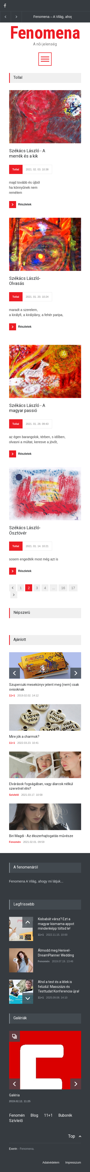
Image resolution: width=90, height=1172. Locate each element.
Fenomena (45, 32)
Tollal (15, 169)
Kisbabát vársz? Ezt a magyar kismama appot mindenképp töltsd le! (56, 923)
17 (73, 588)
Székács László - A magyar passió (27, 408)
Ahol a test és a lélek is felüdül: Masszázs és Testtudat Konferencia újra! (58, 986)
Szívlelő (14, 794)
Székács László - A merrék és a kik (27, 153)
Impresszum (73, 1162)
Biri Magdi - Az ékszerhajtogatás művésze (41, 836)
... (53, 588)
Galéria (14, 1095)
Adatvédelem (50, 1162)
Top (71, 1136)
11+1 (12, 695)
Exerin (13, 1148)
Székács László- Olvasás (25, 281)
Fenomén (15, 841)
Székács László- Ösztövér (25, 530)
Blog (34, 1115)
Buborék (65, 1115)
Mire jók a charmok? (24, 736)
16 (63, 588)
